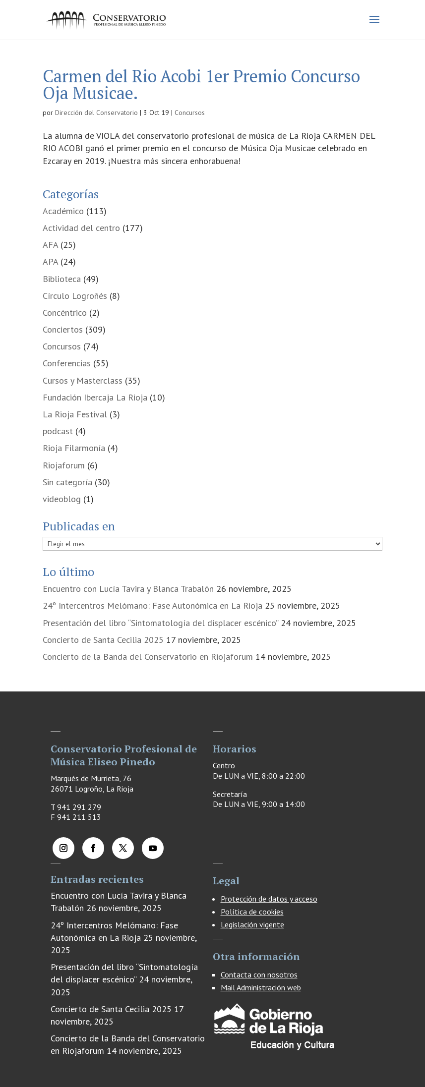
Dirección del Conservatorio (96, 112)
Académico (63, 211)
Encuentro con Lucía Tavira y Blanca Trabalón (128, 588)
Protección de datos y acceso (269, 899)
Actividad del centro (81, 227)
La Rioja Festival (75, 414)
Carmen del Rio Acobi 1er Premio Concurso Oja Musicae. (201, 84)
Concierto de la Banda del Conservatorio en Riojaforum (148, 656)
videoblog (62, 499)
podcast (58, 431)
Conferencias (67, 363)
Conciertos (63, 329)
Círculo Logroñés (75, 295)
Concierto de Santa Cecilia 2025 (103, 639)
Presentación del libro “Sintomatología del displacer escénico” (160, 623)
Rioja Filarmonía (74, 448)
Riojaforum (64, 465)
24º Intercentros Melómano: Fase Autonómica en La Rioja (152, 605)
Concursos (190, 112)
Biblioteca (62, 279)
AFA (50, 244)
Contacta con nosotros (259, 974)
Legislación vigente (252, 924)
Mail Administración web (261, 987)
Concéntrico (65, 312)
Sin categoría (67, 482)
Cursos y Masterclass (82, 380)
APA (50, 261)
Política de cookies (252, 911)
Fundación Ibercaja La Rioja (95, 397)
